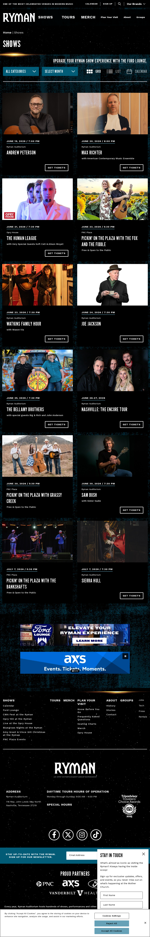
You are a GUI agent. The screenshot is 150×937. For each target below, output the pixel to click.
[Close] (145, 923)
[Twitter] (68, 834)
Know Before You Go (88, 711)
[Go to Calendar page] (137, 71)
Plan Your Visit (109, 17)
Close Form (143, 854)
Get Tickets (56, 167)
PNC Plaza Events (14, 739)
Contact (111, 714)
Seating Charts (86, 723)
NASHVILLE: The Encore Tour (104, 409)
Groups (140, 17)
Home (7, 32)
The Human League (22, 238)
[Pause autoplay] (125, 656)
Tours (68, 17)
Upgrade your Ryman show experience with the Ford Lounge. (100, 61)
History (110, 705)
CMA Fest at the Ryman (18, 714)
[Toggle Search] (119, 3)
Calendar (91, 4)
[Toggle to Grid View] (94, 71)
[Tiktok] (95, 834)
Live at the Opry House (18, 723)
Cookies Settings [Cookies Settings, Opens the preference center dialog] (112, 916)
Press (142, 711)
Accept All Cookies (111, 931)
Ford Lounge (11, 710)
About (127, 17)
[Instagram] (81, 834)
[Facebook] (54, 834)
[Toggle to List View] (114, 71)
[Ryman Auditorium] (19, 17)
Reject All (111, 923)
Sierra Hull (91, 580)
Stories (110, 710)
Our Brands (136, 3)
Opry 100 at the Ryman (17, 718)
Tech (141, 705)
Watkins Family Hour (24, 324)
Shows (45, 17)
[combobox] (21, 71)
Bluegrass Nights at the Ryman (22, 727)
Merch (90, 17)
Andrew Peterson (21, 152)
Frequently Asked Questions (88, 718)
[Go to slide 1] (73, 671)
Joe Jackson (91, 324)
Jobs (141, 700)
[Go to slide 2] (75, 671)
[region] (75, 923)
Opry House (84, 732)
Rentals (143, 716)
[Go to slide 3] (77, 671)
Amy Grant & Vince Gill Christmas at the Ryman (24, 733)
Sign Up (107, 4)
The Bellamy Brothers (25, 409)
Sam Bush (89, 495)
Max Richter (92, 152)
